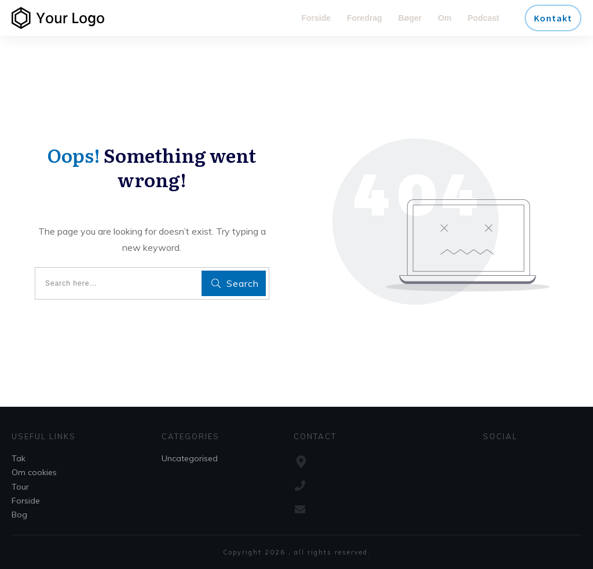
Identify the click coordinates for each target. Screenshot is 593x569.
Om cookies (34, 472)
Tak (18, 458)
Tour (20, 487)
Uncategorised (190, 458)
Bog (19, 514)
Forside (26, 500)
